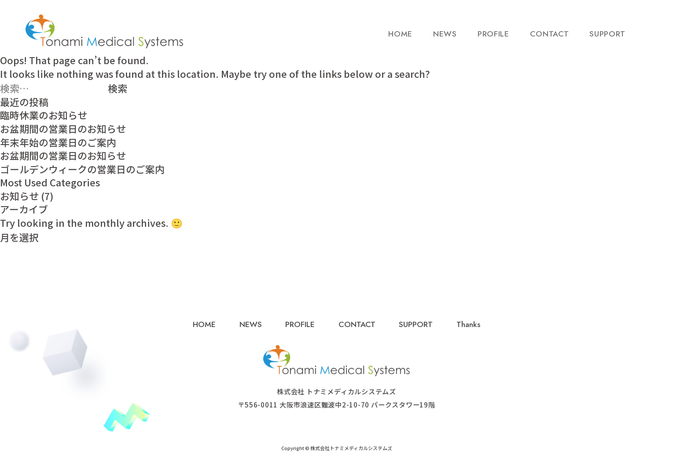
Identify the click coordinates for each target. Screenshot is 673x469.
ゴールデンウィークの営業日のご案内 (82, 169)
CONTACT (549, 38)
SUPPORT (607, 38)
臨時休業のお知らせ (43, 115)
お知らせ (19, 196)
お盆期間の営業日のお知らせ (63, 128)
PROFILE (493, 38)
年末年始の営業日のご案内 (58, 142)
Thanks (468, 324)
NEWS (445, 38)
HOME (400, 38)
